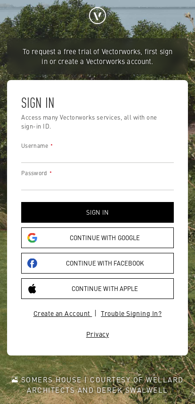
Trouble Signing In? (131, 313)
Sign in (97, 212)
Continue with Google (83, 237)
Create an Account (62, 313)
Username (34, 145)
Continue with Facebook (85, 263)
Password (34, 173)
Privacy (97, 334)
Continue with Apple (82, 288)
